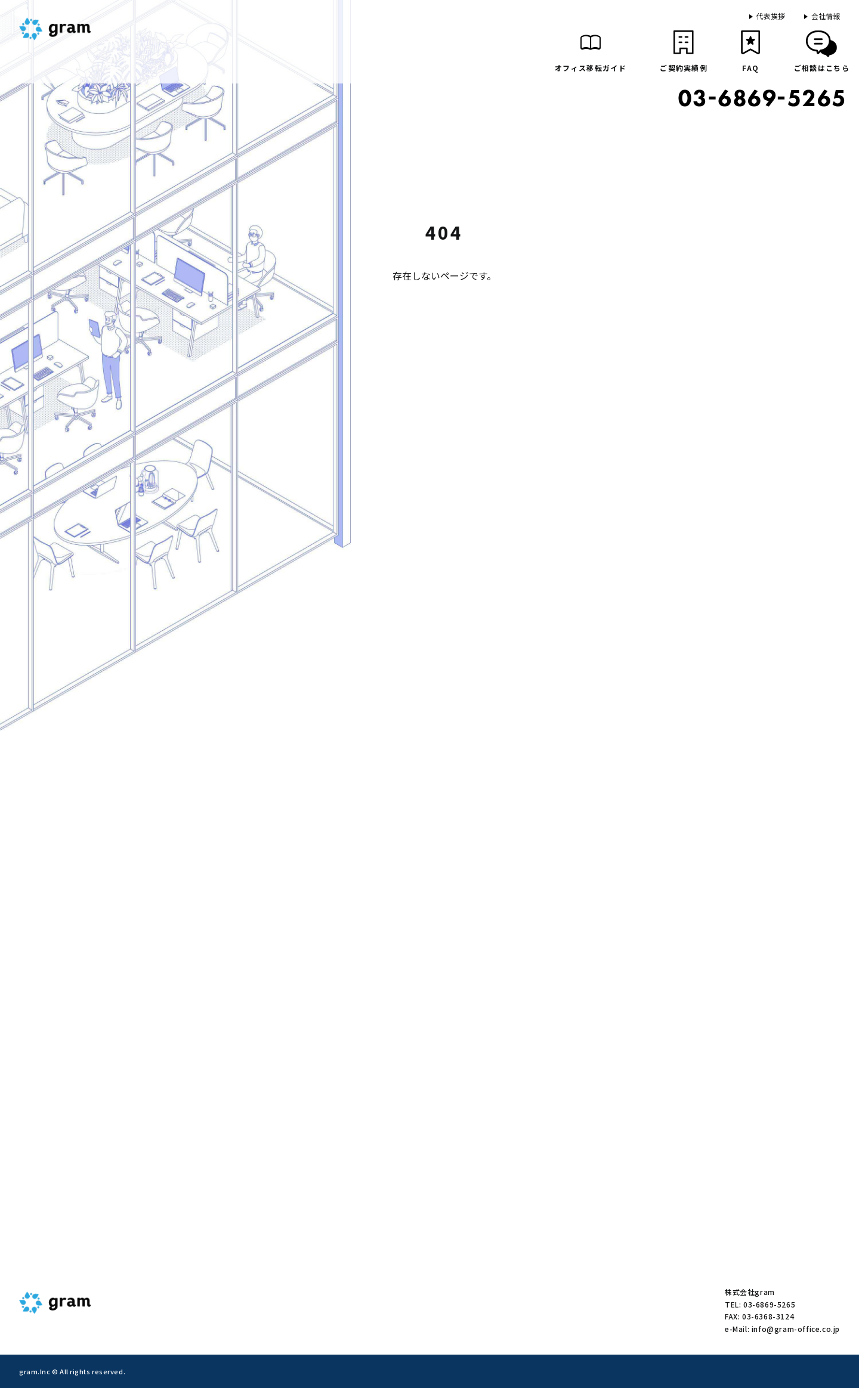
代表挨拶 (770, 16)
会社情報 (825, 16)
